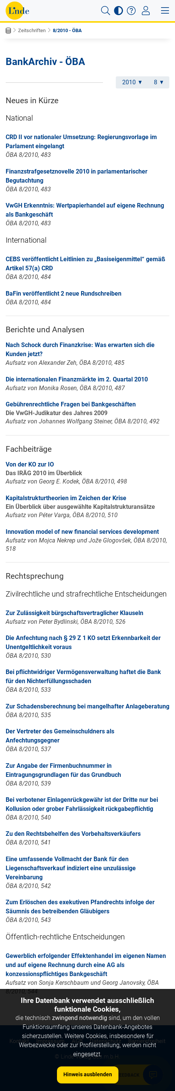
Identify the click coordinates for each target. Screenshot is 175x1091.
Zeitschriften (32, 30)
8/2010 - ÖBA (67, 30)
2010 (132, 82)
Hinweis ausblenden (87, 1074)
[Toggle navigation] (146, 10)
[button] (105, 10)
